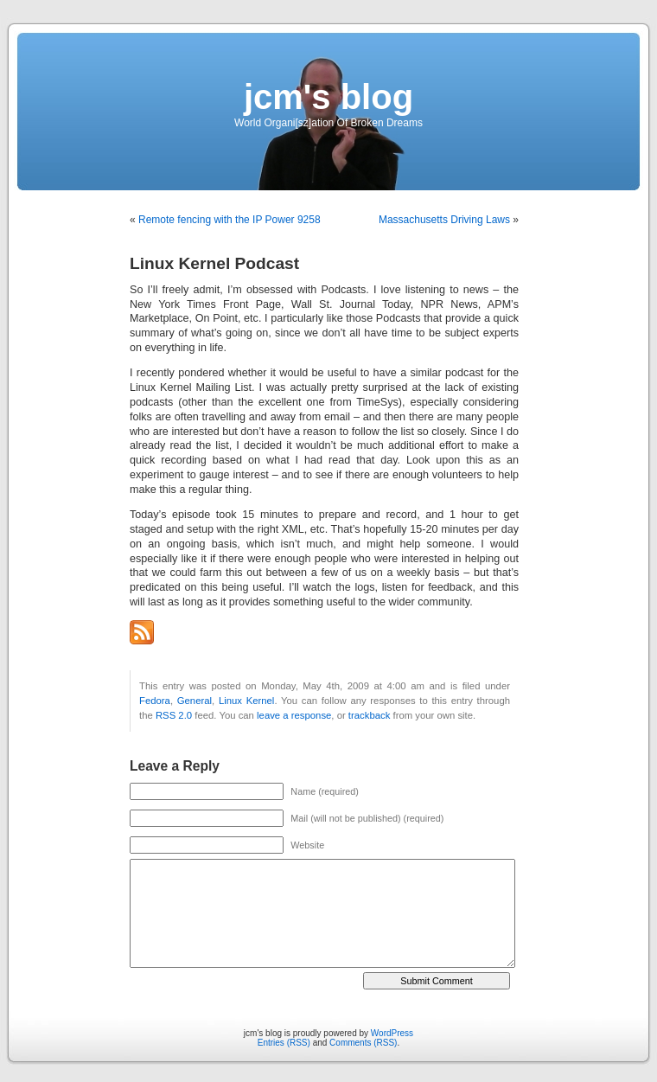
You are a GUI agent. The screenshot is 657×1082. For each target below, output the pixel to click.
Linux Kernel (247, 700)
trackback (369, 715)
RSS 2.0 (174, 715)
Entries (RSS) (284, 1042)
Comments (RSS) (363, 1042)
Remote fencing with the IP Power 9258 (229, 220)
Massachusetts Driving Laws (444, 220)
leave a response (294, 715)
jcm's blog (328, 97)
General (194, 700)
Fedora (154, 700)
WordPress (392, 1033)
